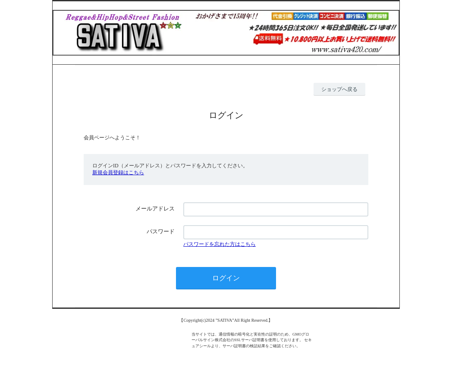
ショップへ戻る (339, 89)
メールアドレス (155, 208)
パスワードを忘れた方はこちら (219, 244)
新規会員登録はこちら (118, 173)
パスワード (161, 231)
